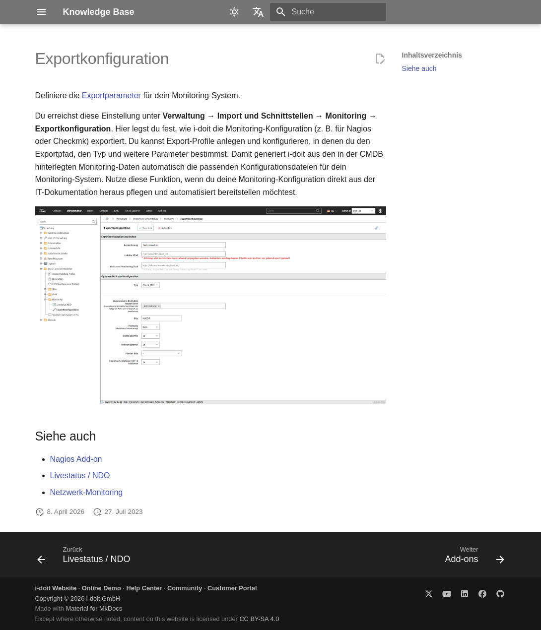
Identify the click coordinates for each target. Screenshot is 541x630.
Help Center (144, 588)
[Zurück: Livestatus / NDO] (86, 557)
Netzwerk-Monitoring (86, 492)
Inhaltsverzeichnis (432, 55)
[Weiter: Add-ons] (472, 557)
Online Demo (101, 588)
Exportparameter (111, 95)
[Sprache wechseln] (258, 12)
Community (184, 588)
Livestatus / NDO (80, 475)
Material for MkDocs (94, 608)
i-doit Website (56, 588)
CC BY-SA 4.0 (259, 619)
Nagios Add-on (76, 459)
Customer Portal (232, 588)
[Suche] (328, 12)
